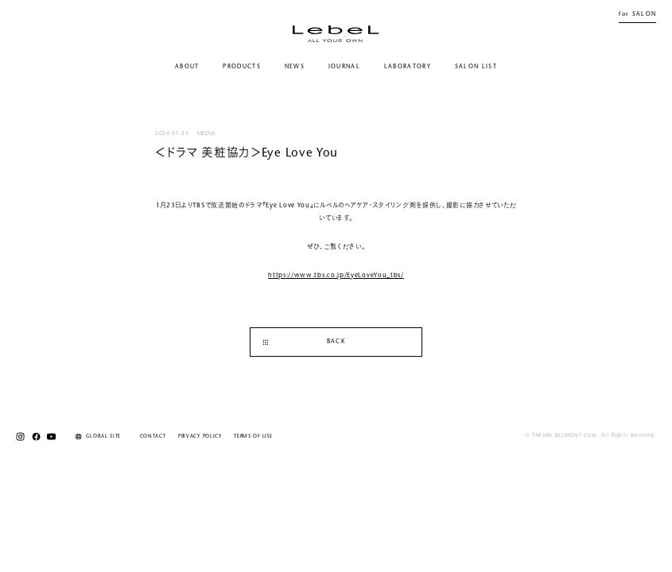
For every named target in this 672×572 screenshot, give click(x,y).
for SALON (637, 14)
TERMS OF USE (253, 436)
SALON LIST (476, 67)
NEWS (295, 67)
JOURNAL (344, 67)
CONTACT (153, 436)
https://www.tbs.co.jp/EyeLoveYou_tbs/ (336, 275)
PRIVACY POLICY (200, 436)
